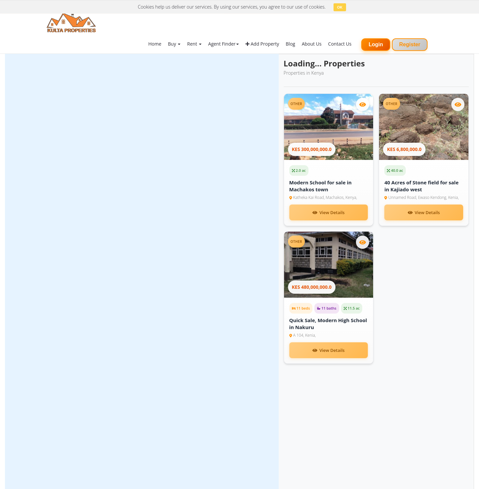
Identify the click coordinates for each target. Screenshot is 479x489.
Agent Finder (223, 44)
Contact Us (340, 44)
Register (409, 44)
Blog (290, 44)
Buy (174, 44)
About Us (312, 44)
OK (340, 7)
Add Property (262, 44)
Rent (194, 44)
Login (375, 44)
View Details (328, 212)
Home (154, 44)
